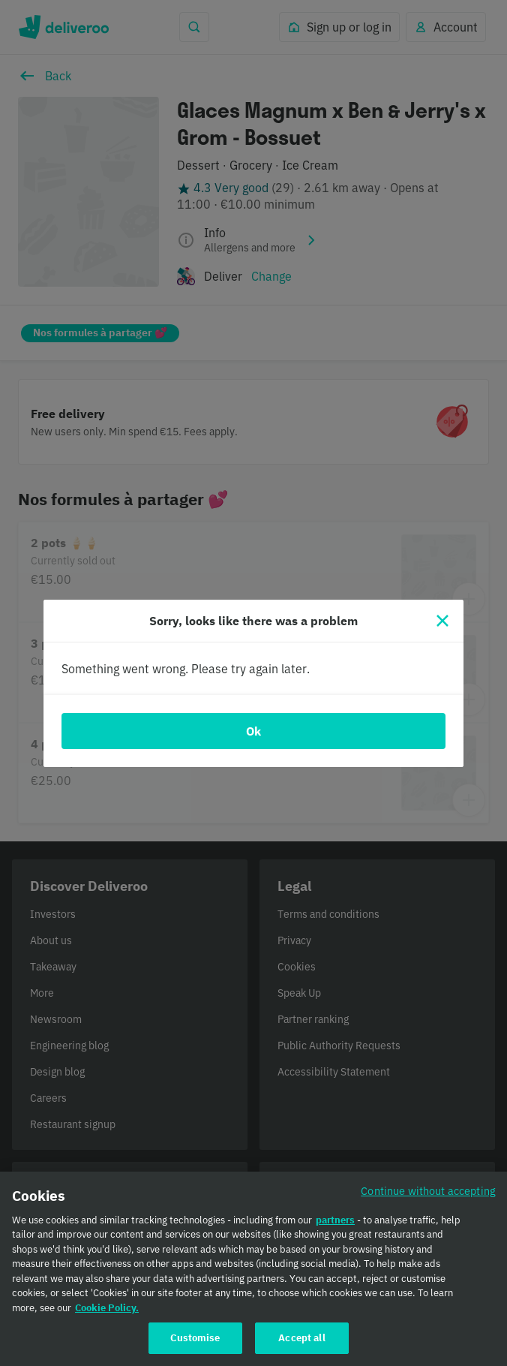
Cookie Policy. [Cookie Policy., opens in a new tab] (107, 1319)
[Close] (443, 621)
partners (335, 1231)
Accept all (301, 1349)
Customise (195, 1349)
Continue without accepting (428, 1202)
